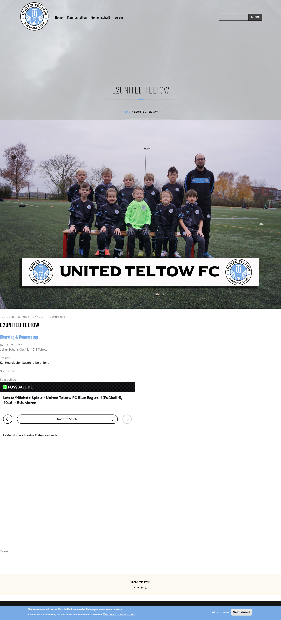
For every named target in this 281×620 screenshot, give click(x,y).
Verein (119, 17)
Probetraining (152, 528)
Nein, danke (241, 612)
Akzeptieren (220, 612)
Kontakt (148, 523)
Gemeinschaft (100, 17)
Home (59, 17)
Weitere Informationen (119, 614)
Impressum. (44, 513)
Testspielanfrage (154, 540)
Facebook (211, 517)
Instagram (211, 511)
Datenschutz (151, 517)
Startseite (149, 511)
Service (148, 534)
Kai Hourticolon (10, 363)
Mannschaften (77, 17)
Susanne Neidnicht (35, 363)
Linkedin (210, 523)
